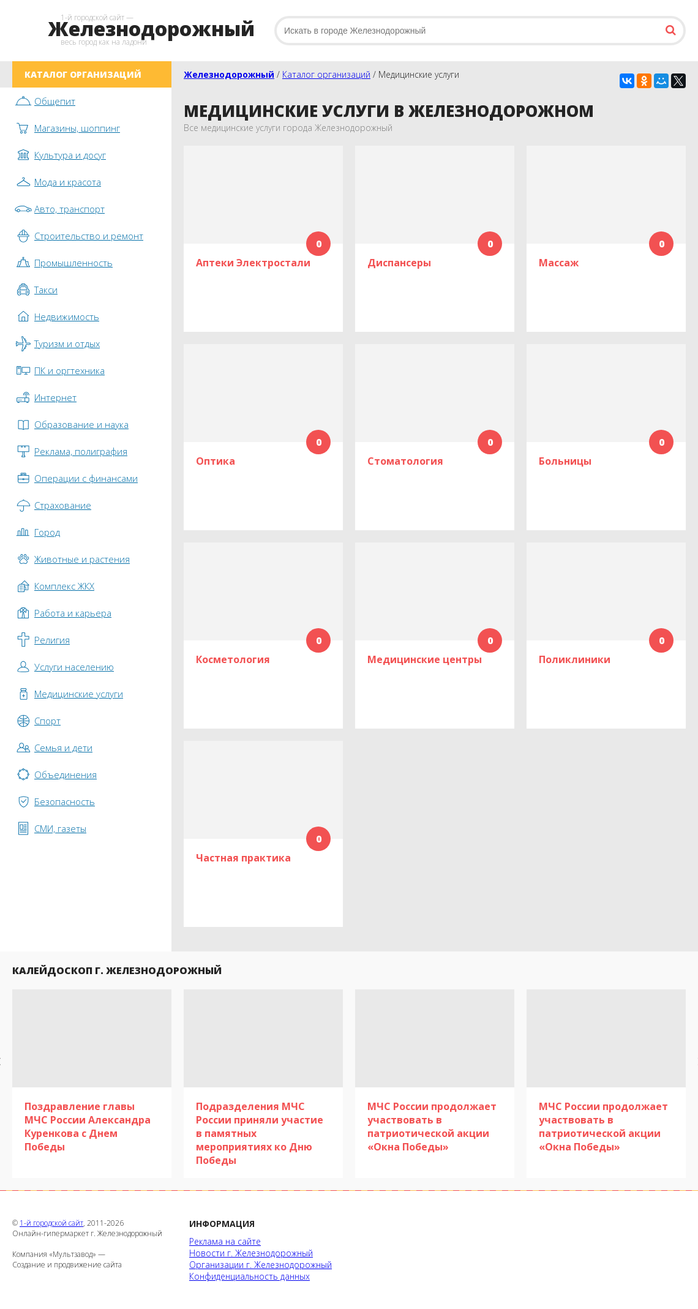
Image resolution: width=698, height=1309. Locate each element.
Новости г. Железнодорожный (251, 1253)
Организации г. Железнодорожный (260, 1264)
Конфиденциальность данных (249, 1276)
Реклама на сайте (225, 1241)
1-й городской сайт (51, 1223)
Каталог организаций (326, 74)
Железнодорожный (229, 74)
